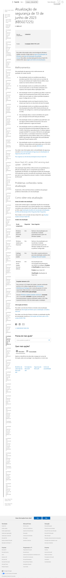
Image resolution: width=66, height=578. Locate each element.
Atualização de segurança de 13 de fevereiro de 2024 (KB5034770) (8, 245)
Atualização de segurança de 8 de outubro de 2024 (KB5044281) (8, 132)
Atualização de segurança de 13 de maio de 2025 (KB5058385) (8, 34)
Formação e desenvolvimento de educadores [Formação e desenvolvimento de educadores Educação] (53, 538)
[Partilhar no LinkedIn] (19, 324)
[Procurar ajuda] (58, 2)
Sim (38, 518)
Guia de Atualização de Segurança (30, 152)
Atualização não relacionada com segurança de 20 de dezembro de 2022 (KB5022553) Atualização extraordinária (8, 416)
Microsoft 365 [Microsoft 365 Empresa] (4, 559)
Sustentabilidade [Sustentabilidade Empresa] (48, 561)
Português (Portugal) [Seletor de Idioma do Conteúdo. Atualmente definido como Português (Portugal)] (8, 570)
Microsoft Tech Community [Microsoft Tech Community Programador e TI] (28, 557)
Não (46, 518)
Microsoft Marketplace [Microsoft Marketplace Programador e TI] (27, 559)
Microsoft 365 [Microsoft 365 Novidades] (4, 538)
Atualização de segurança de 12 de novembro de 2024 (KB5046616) (8, 121)
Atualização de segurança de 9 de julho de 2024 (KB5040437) (8, 167)
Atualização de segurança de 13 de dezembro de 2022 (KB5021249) (8, 431)
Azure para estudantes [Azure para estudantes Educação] (49, 542)
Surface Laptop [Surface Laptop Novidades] (4, 528)
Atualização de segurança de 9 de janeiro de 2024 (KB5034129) (8, 257)
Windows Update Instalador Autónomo (31, 294)
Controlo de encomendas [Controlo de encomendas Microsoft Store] (27, 535)
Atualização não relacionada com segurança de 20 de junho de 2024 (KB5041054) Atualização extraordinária (8, 182)
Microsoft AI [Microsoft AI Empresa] (4, 549)
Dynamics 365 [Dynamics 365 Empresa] (4, 557)
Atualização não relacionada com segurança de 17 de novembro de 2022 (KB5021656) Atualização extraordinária (8, 461)
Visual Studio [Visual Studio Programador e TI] (25, 566)
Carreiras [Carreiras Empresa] (46, 549)
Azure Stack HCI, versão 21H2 (8, 500)
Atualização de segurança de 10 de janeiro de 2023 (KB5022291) (8, 400)
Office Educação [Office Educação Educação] (47, 535)
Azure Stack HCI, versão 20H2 (8, 504)
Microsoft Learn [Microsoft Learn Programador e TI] (26, 552)
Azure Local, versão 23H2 (9, 10)
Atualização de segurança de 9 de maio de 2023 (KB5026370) (8, 352)
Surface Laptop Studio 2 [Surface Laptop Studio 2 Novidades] (6, 530)
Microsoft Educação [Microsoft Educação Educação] (48, 526)
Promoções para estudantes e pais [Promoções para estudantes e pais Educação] (51, 540)
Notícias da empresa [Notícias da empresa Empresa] (48, 554)
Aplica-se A (18, 26)
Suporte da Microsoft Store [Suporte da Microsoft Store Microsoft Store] (28, 530)
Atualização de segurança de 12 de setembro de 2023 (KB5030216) (8, 305)
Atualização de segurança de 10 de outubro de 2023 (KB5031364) (8, 293)
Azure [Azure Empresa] (3, 554)
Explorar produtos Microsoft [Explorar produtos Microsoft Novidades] (7, 540)
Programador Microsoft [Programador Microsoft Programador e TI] (27, 549)
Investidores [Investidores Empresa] (47, 559)
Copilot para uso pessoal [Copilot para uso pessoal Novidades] (6, 535)
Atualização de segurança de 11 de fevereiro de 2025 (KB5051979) (8, 85)
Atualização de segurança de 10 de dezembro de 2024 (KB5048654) (8, 109)
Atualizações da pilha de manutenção (32, 210)
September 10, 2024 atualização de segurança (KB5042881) (8, 144)
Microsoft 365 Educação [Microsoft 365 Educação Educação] (49, 533)
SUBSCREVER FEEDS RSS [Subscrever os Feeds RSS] (23, 328)
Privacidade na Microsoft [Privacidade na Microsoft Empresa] (49, 557)
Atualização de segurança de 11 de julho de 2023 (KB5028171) (8, 329)
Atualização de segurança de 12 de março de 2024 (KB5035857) (8, 233)
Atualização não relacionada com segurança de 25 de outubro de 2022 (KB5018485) (8, 489)
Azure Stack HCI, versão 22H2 (7, 16)
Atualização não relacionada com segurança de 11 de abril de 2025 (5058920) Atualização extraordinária (8, 49)
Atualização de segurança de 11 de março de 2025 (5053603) (8, 74)
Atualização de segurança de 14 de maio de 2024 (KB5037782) (8, 209)
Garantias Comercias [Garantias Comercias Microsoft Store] (27, 540)
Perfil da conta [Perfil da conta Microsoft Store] (26, 526)
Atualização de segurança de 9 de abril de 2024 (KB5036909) (8, 221)
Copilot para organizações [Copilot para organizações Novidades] (6, 533)
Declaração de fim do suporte (8, 26)
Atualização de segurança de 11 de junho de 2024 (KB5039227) (8, 197)
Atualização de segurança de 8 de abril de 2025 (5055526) (8, 63)
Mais (22, 2)
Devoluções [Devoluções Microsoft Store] (25, 533)
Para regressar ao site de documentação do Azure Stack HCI (30, 156)
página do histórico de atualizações (36, 60)
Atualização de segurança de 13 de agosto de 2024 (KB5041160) (8, 155)
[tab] (20, 351)
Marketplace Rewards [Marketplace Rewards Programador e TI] (27, 564)
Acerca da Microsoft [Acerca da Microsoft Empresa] (48, 552)
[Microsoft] (7, 2)
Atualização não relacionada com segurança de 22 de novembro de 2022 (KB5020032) (8, 444)
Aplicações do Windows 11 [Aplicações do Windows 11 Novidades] (7, 542)
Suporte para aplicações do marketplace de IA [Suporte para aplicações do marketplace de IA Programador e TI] (31, 554)
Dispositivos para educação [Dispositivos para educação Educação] (50, 528)
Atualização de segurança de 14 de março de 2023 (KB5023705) (8, 376)
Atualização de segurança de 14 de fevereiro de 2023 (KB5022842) (8, 388)
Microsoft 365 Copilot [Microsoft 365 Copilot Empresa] (6, 561)
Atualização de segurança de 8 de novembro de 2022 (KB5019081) (8, 476)
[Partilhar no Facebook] (16, 324)
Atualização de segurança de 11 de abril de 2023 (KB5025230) (8, 364)
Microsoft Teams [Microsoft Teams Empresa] (5, 564)
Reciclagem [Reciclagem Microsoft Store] (25, 538)
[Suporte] (17, 2)
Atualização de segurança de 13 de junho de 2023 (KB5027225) (8, 341)
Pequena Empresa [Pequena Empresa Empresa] (5, 566)
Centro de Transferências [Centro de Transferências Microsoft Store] (27, 528)
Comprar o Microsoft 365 (31, 2)
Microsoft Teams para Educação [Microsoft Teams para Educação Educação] (50, 530)
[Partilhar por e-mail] (22, 324)
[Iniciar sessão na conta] (62, 2)
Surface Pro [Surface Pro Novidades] (4, 526)
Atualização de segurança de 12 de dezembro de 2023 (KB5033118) (8, 269)
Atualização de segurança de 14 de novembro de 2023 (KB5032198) (8, 281)
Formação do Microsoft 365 (28, 368)
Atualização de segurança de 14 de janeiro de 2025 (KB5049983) (8, 97)
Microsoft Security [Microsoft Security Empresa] (5, 552)
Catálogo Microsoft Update (39, 257)
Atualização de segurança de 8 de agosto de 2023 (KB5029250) (8, 317)
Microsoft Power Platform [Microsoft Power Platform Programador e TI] (28, 561)
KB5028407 (40, 146)
